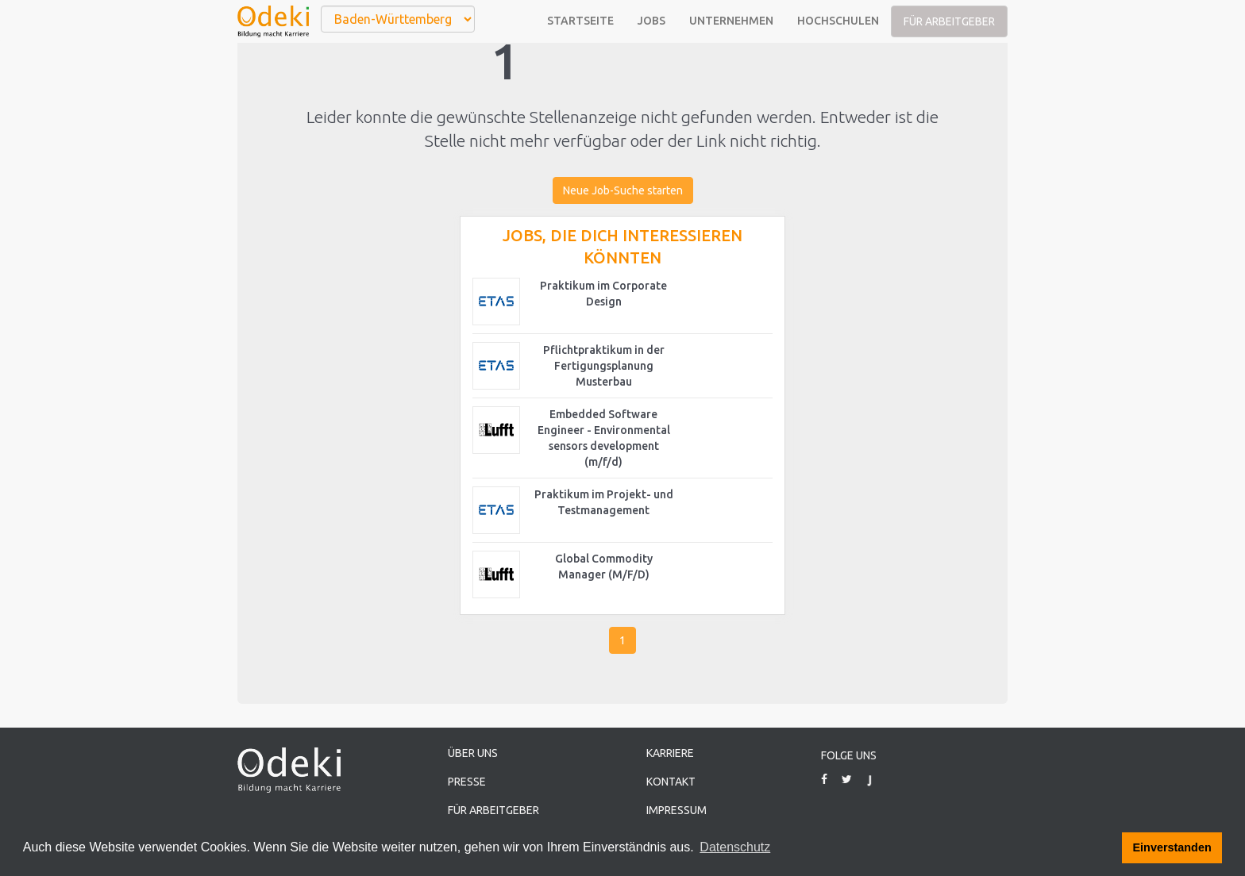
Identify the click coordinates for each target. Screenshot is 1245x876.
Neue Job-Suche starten (623, 190)
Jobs (651, 20)
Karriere (670, 753)
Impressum (676, 810)
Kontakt (671, 781)
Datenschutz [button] (735, 847)
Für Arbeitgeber (949, 21)
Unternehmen (731, 20)
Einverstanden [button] (1172, 847)
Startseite (580, 20)
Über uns (473, 753)
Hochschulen (838, 20)
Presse (467, 781)
